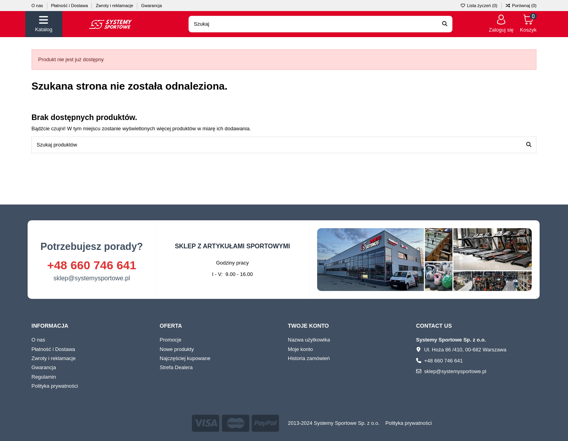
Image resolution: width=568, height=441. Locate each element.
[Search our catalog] (444, 24)
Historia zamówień (309, 358)
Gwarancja (151, 5)
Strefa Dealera (176, 367)
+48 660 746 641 (91, 265)
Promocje (170, 340)
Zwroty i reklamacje (115, 5)
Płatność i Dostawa (70, 5)
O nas (38, 5)
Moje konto (300, 349)
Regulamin (44, 377)
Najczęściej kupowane (185, 358)
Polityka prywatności (55, 386)
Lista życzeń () (479, 5)
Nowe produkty (177, 349)
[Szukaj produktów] (528, 145)
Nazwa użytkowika (309, 340)
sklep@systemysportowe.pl (91, 278)
